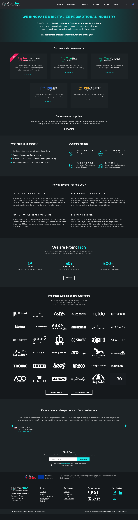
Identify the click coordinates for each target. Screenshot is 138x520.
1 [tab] (60, 436)
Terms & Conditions (46, 496)
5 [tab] (72, 436)
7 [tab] (78, 436)
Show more (69, 129)
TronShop (67, 492)
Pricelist (85, 4)
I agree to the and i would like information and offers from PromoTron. (70, 464)
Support (106, 4)
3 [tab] (66, 436)
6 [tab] (75, 436)
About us (60, 4)
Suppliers (95, 4)
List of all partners (56, 392)
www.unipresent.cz (24, 432)
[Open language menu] (134, 4)
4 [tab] (69, 436)
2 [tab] (63, 436)
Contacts (116, 4)
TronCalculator (69, 499)
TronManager (68, 494)
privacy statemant (66, 463)
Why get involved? (82, 392)
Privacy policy (44, 499)
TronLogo (67, 496)
